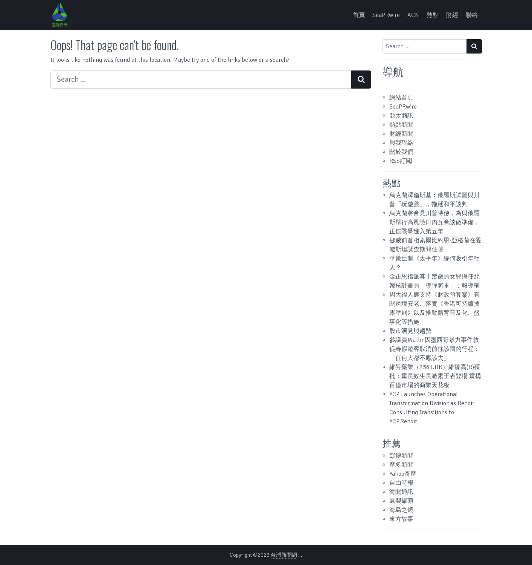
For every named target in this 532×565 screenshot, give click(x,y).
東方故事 (401, 519)
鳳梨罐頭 (401, 501)
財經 (452, 15)
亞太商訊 (401, 115)
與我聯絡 (401, 143)
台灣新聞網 (284, 555)
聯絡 (472, 15)
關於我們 (401, 152)
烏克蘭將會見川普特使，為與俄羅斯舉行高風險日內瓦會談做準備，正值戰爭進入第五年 (434, 222)
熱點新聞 (401, 125)
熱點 (433, 15)
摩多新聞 (401, 465)
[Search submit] (361, 79)
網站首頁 (401, 97)
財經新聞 (401, 134)
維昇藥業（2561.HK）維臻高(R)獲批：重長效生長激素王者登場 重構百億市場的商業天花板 (435, 376)
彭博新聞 (401, 455)
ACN (413, 15)
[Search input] (201, 79)
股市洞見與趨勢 (410, 331)
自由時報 (401, 483)
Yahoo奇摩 (402, 474)
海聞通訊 (401, 492)
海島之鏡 (401, 510)
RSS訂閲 (400, 161)
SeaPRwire (386, 15)
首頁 (359, 15)
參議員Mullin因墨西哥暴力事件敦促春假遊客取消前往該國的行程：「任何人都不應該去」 (434, 349)
